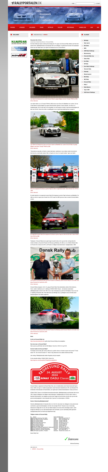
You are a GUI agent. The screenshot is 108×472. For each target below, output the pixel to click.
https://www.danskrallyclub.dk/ (37, 341)
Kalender (32, 27)
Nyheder (22, 27)
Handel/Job (82, 27)
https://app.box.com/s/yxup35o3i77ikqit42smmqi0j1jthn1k (43, 360)
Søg (98, 27)
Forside (12, 27)
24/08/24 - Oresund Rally (37, 449)
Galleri (60, 27)
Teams (41, 27)
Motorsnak (70, 27)
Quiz (91, 27)
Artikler (50, 27)
